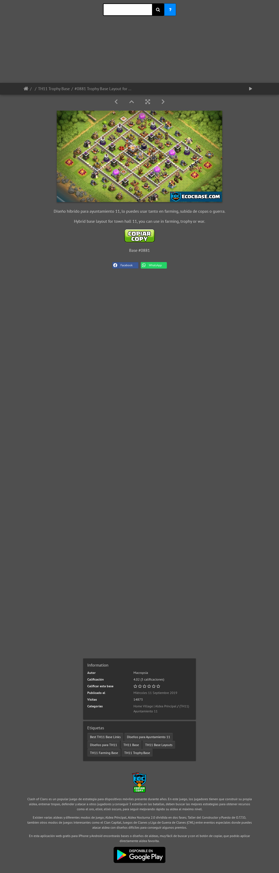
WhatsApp (151, 265)
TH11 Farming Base (104, 753)
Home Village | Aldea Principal (154, 706)
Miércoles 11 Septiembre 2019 (155, 693)
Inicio (26, 89)
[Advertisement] (139, 53)
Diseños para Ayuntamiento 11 (148, 737)
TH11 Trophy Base (54, 88)
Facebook (123, 265)
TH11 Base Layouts (158, 745)
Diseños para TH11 (103, 745)
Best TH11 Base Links (105, 737)
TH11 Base (131, 745)
